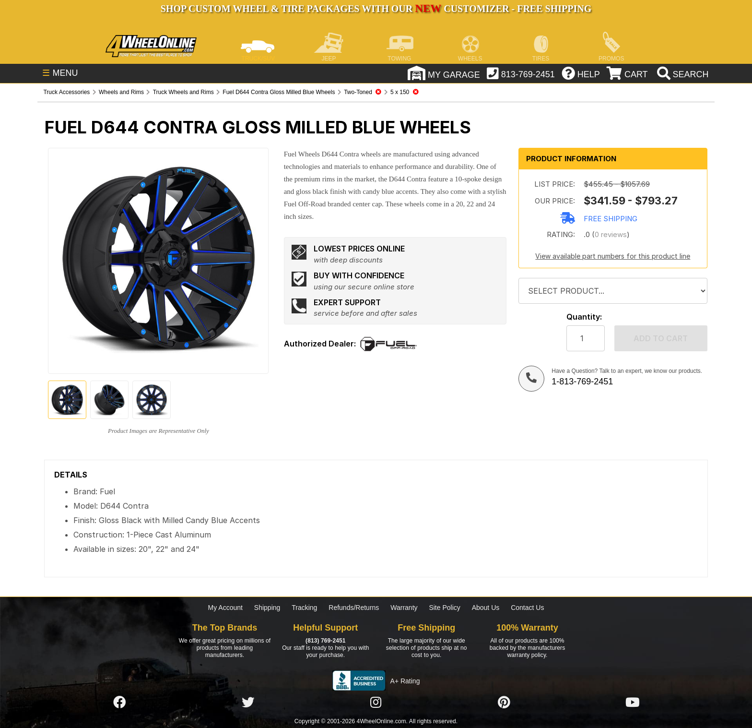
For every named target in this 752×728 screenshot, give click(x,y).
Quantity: (584, 317)
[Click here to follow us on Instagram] (376, 702)
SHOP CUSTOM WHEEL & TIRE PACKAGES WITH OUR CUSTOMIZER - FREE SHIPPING (376, 8)
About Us (486, 607)
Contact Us (527, 607)
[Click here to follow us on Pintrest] (504, 702)
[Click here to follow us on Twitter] (248, 702)
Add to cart (661, 338)
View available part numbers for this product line (612, 256)
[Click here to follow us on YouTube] (632, 702)
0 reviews (611, 234)
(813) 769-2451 (325, 640)
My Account (225, 607)
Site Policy (444, 607)
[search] (682, 74)
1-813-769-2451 (582, 381)
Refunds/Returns (354, 607)
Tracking (304, 607)
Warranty (403, 607)
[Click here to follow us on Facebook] (119, 702)
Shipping (267, 607)
